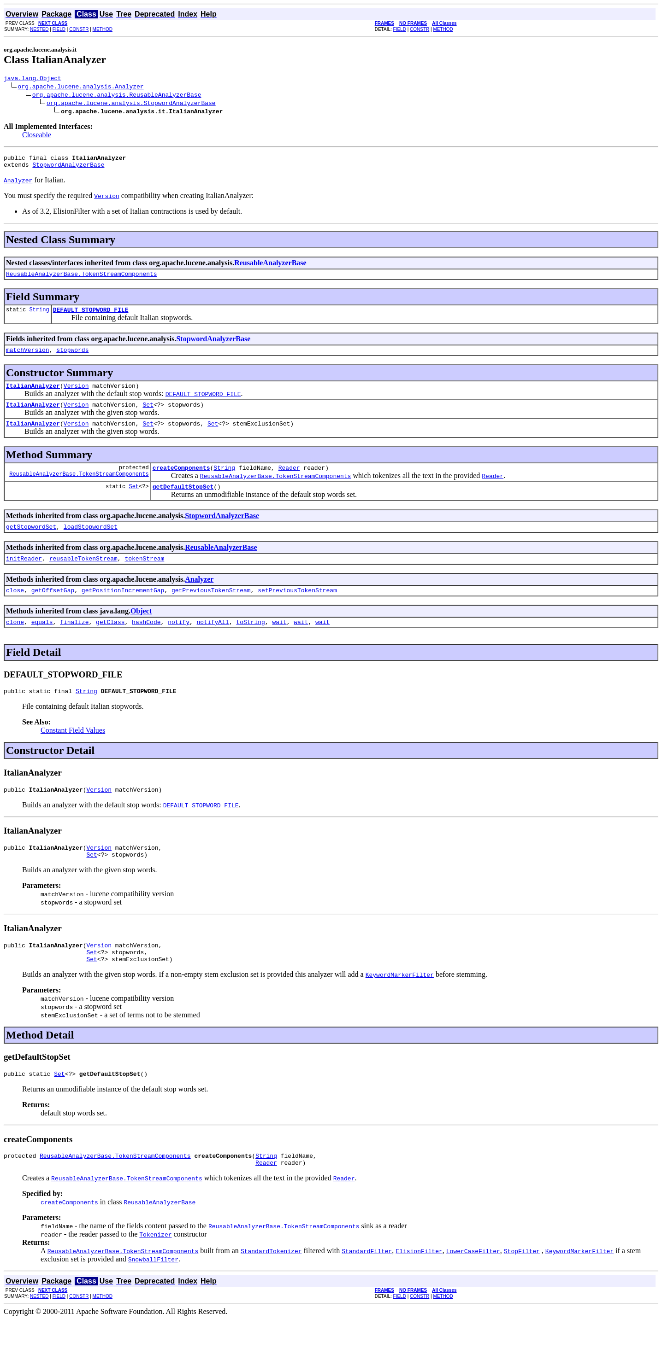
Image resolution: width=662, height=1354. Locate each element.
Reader (289, 481)
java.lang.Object (32, 79)
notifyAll (213, 642)
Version (76, 395)
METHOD (102, 29)
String (39, 316)
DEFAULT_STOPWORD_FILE (91, 316)
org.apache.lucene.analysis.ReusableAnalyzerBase (116, 96)
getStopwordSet (31, 543)
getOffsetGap (53, 609)
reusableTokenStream (83, 576)
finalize (74, 642)
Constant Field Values (73, 752)
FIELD (59, 29)
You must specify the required (49, 200)
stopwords (72, 358)
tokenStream (144, 576)
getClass (110, 642)
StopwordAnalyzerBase (68, 168)
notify (178, 642)
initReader (24, 576)
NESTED (39, 29)
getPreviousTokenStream (211, 609)
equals (42, 642)
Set (147, 415)
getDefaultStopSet (183, 501)
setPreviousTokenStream (297, 609)
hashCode (146, 642)
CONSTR (79, 29)
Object (141, 630)
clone (15, 642)
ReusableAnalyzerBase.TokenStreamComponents (81, 279)
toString (250, 642)
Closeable (36, 136)
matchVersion (27, 358)
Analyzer (199, 597)
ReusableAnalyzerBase (270, 267)
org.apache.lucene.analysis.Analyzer (81, 87)
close (15, 609)
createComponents (181, 481)
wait (279, 642)
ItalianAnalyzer (33, 395)
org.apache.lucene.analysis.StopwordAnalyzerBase (131, 104)
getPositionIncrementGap (123, 609)
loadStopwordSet (91, 543)
